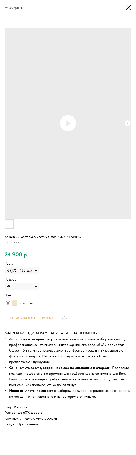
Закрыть (16, 7)
